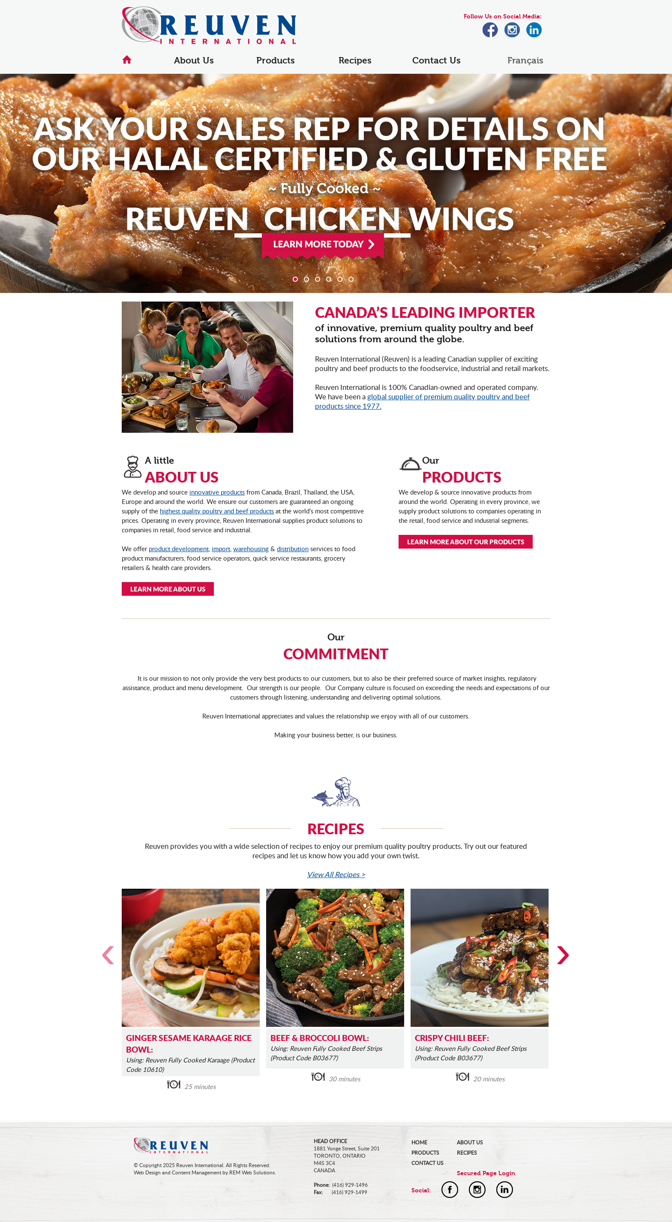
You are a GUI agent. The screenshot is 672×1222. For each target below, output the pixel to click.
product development (179, 548)
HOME (419, 1142)
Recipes (355, 60)
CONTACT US (427, 1163)
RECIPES (467, 1152)
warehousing (251, 548)
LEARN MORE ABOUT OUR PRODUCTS (465, 541)
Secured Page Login (486, 1173)
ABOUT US (470, 1142)
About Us (194, 60)
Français (525, 60)
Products (275, 60)
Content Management (196, 1172)
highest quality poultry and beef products (217, 511)
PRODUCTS (425, 1152)
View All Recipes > (336, 874)
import (221, 548)
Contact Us (436, 60)
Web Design (147, 1172)
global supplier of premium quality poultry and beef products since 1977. (422, 401)
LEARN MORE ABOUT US (167, 589)
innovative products (217, 492)
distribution (293, 548)
